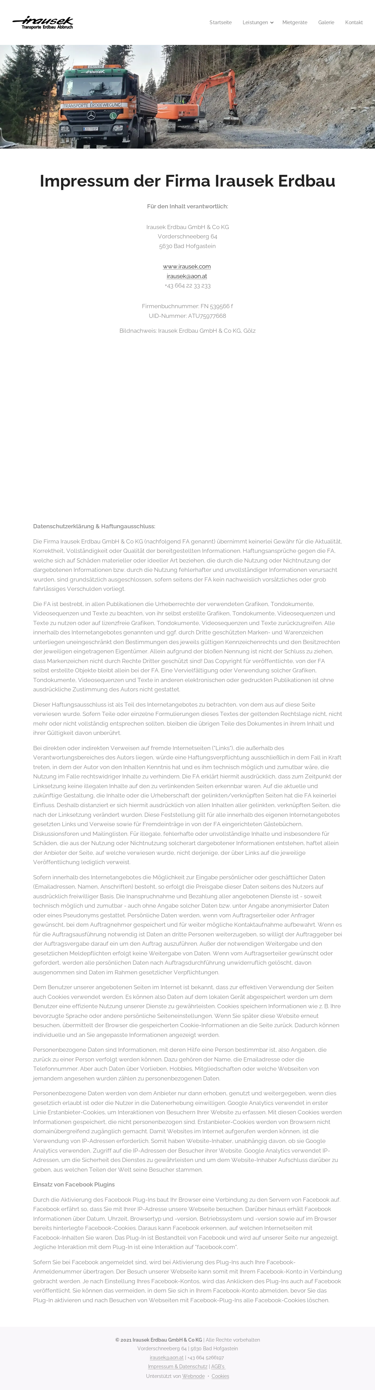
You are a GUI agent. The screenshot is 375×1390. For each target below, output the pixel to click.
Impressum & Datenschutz (178, 1366)
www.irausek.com (187, 266)
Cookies (220, 1376)
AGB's (218, 1366)
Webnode (193, 1376)
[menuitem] (214, 22)
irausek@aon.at (187, 276)
